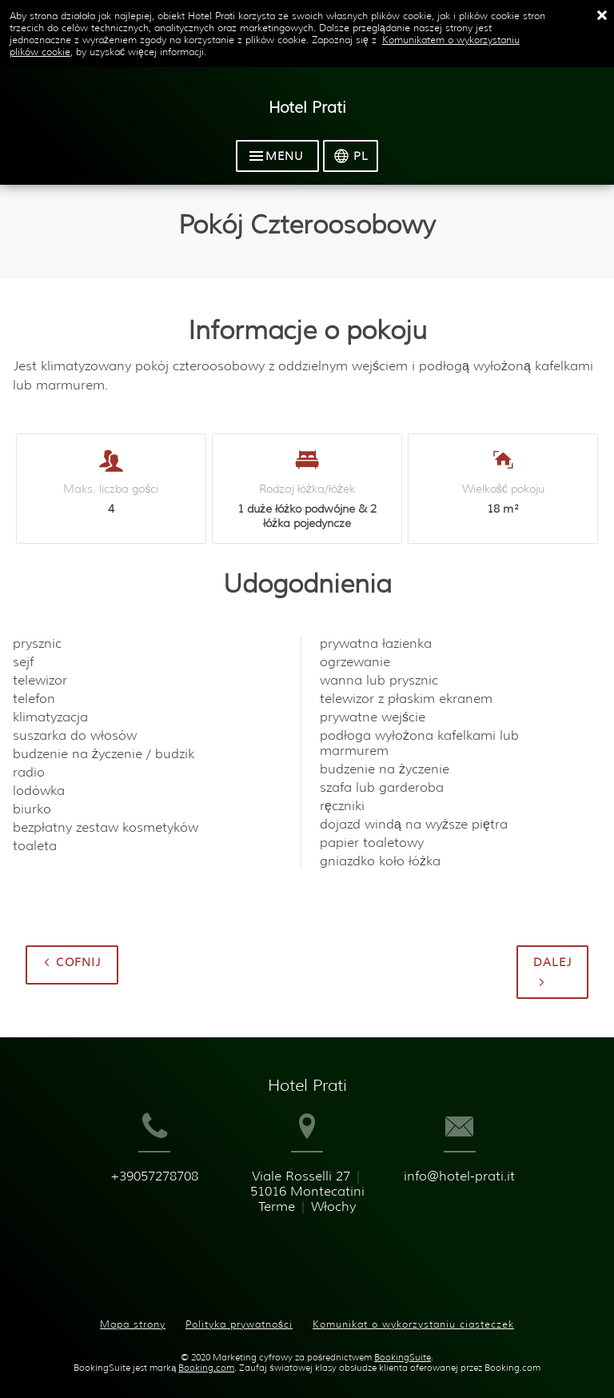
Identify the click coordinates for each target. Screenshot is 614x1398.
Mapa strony (132, 1315)
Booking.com (206, 1358)
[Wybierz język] (354, 158)
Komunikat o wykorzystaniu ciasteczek (413, 1315)
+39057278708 (136, 1206)
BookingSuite (402, 1348)
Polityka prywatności (239, 1315)
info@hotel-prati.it (480, 1206)
